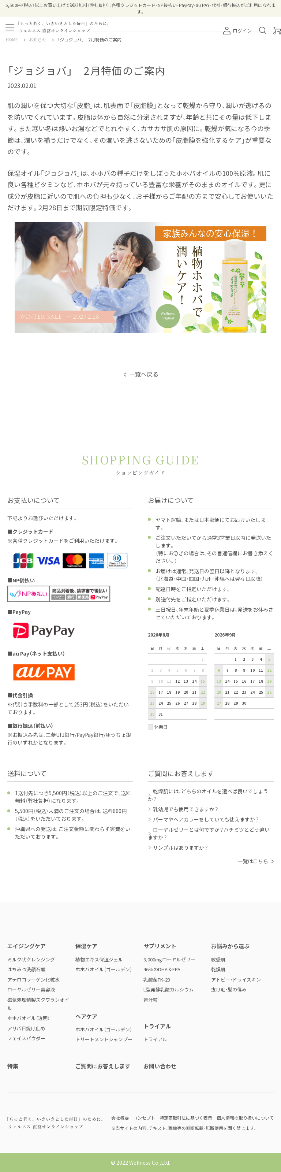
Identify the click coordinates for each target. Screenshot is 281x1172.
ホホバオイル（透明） (28, 1018)
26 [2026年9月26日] (269, 692)
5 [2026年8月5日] (177, 670)
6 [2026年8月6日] (186, 670)
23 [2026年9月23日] (244, 692)
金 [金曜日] (194, 648)
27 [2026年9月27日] (219, 703)
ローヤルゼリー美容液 (31, 989)
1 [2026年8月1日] (203, 659)
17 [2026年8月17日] (160, 692)
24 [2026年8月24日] (160, 703)
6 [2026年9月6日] (219, 670)
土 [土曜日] (203, 648)
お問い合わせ (159, 1066)
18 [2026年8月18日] (169, 692)
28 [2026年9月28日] (227, 703)
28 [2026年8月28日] (194, 703)
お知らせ (37, 39)
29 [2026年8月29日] (203, 703)
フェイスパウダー (26, 1038)
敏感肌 (218, 959)
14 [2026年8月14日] (194, 681)
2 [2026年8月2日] (152, 670)
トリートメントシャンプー (103, 1039)
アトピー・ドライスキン (236, 979)
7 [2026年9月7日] (227, 670)
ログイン (237, 30)
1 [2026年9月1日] (236, 659)
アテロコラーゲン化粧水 (33, 979)
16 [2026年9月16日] (244, 681)
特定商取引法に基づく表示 (186, 1117)
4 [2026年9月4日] (261, 659)
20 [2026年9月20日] (219, 692)
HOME (12, 39)
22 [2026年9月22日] (235, 692)
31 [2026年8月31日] (160, 714)
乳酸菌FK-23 (156, 979)
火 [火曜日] (169, 648)
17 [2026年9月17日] (252, 681)
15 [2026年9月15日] (235, 681)
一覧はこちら (252, 861)
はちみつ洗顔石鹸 (26, 969)
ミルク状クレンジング (31, 959)
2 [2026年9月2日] (244, 659)
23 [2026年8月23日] (152, 703)
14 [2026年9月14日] (227, 681)
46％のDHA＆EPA (161, 969)
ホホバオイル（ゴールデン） (103, 969)
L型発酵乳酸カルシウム (168, 989)
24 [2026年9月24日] (252, 692)
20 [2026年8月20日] (186, 692)
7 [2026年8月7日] (194, 670)
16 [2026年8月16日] (152, 692)
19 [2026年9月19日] (269, 681)
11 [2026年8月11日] (169, 681)
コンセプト (144, 1117)
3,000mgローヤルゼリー (169, 959)
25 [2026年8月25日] (169, 703)
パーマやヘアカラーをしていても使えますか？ (206, 819)
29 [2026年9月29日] (235, 703)
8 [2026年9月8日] (236, 670)
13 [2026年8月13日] (186, 681)
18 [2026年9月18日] (261, 681)
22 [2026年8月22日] (203, 692)
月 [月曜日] (160, 648)
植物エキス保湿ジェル (99, 959)
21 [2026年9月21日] (227, 692)
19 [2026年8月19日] (177, 692)
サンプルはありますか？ (180, 847)
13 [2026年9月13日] (219, 681)
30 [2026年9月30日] (244, 703)
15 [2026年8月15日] (203, 681)
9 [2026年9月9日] (244, 670)
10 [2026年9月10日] (252, 670)
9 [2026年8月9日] (152, 681)
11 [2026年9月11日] (261, 670)
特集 (12, 1066)
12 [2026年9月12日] (269, 670)
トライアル (155, 1039)
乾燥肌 (218, 969)
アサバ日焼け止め (26, 1028)
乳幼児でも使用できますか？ (185, 809)
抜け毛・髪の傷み (229, 989)
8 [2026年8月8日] (203, 670)
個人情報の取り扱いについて (245, 1117)
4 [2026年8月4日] (169, 670)
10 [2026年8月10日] (160, 681)
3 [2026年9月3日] (252, 659)
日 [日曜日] (152, 648)
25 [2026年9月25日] (261, 692)
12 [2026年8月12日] (177, 681)
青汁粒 (150, 999)
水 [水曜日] (177, 648)
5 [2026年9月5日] (269, 659)
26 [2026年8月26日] (177, 703)
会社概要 (120, 1117)
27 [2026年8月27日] (186, 703)
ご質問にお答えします (102, 1066)
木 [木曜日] (186, 648)
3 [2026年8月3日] (161, 670)
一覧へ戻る (143, 374)
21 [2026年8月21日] (194, 692)
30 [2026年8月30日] (152, 714)
